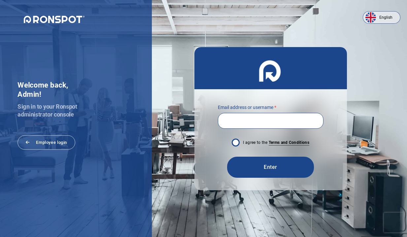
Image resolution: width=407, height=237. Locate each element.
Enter (270, 167)
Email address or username (247, 107)
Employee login (46, 142)
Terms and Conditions (289, 142)
